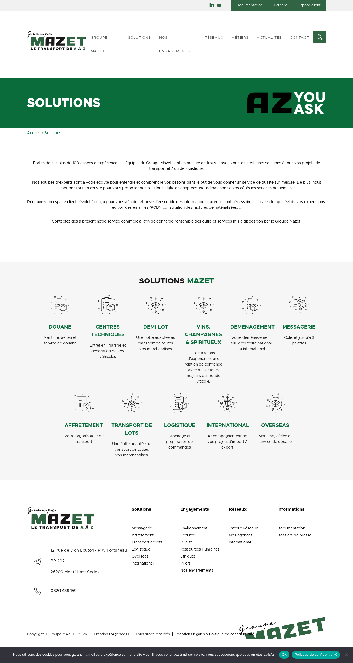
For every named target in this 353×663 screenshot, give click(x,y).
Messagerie (142, 528)
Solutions (139, 37)
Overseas (140, 556)
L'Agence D (119, 634)
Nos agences (240, 535)
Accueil (33, 133)
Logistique (141, 549)
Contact (299, 37)
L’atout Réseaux (243, 528)
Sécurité (187, 535)
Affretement (143, 535)
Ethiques (188, 556)
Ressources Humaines (199, 549)
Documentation (250, 5)
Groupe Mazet (99, 44)
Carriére (280, 5)
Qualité (186, 542)
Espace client (309, 5)
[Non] (346, 654)
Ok (284, 654)
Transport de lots (147, 542)
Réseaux (214, 37)
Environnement (193, 528)
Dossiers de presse (294, 535)
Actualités (269, 37)
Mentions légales (190, 634)
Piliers (185, 563)
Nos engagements (174, 44)
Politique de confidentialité (231, 634)
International (143, 563)
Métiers (240, 37)
